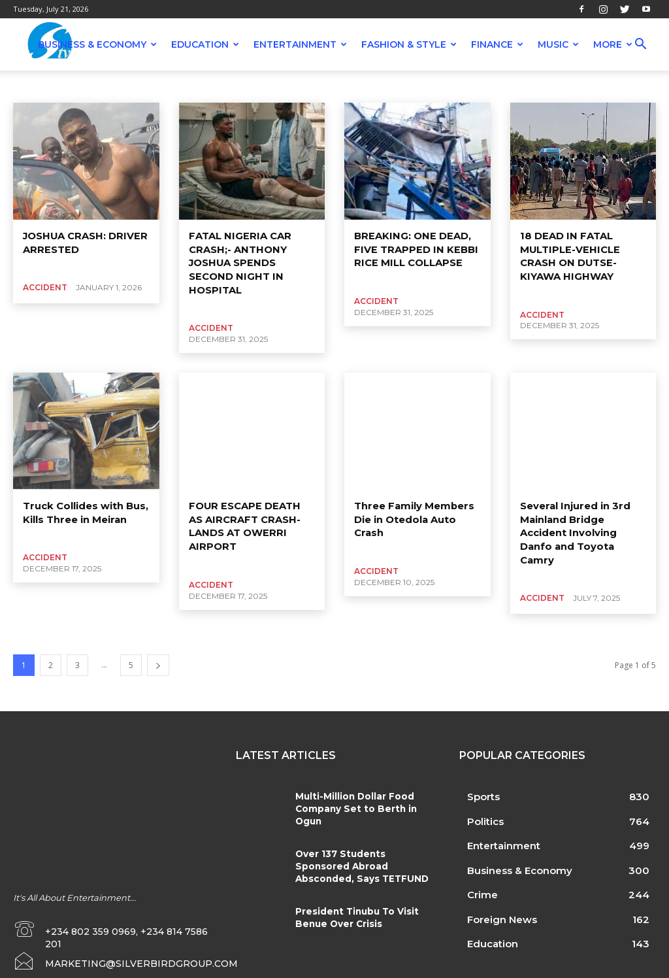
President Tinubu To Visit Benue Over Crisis (353, 897)
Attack (160, 86)
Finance (497, 44)
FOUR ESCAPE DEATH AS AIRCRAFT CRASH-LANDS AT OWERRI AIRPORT (252, 514)
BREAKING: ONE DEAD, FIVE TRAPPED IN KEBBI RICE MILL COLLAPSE (412, 248)
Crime (401, 86)
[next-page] (158, 645)
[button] (640, 45)
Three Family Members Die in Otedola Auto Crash (411, 514)
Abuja (28, 86)
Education (205, 44)
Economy (442, 86)
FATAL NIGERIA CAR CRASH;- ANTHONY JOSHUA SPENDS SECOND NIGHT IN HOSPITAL (238, 260)
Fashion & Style (409, 44)
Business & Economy (97, 44)
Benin (280, 86)
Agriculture (115, 86)
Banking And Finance (220, 86)
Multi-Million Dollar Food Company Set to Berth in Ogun (351, 788)
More (612, 44)
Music (558, 44)
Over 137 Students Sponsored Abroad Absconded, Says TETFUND (363, 845)
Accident (67, 86)
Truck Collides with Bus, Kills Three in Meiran (83, 508)
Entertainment (300, 44)
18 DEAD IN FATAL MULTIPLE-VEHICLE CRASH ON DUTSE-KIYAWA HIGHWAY (567, 254)
